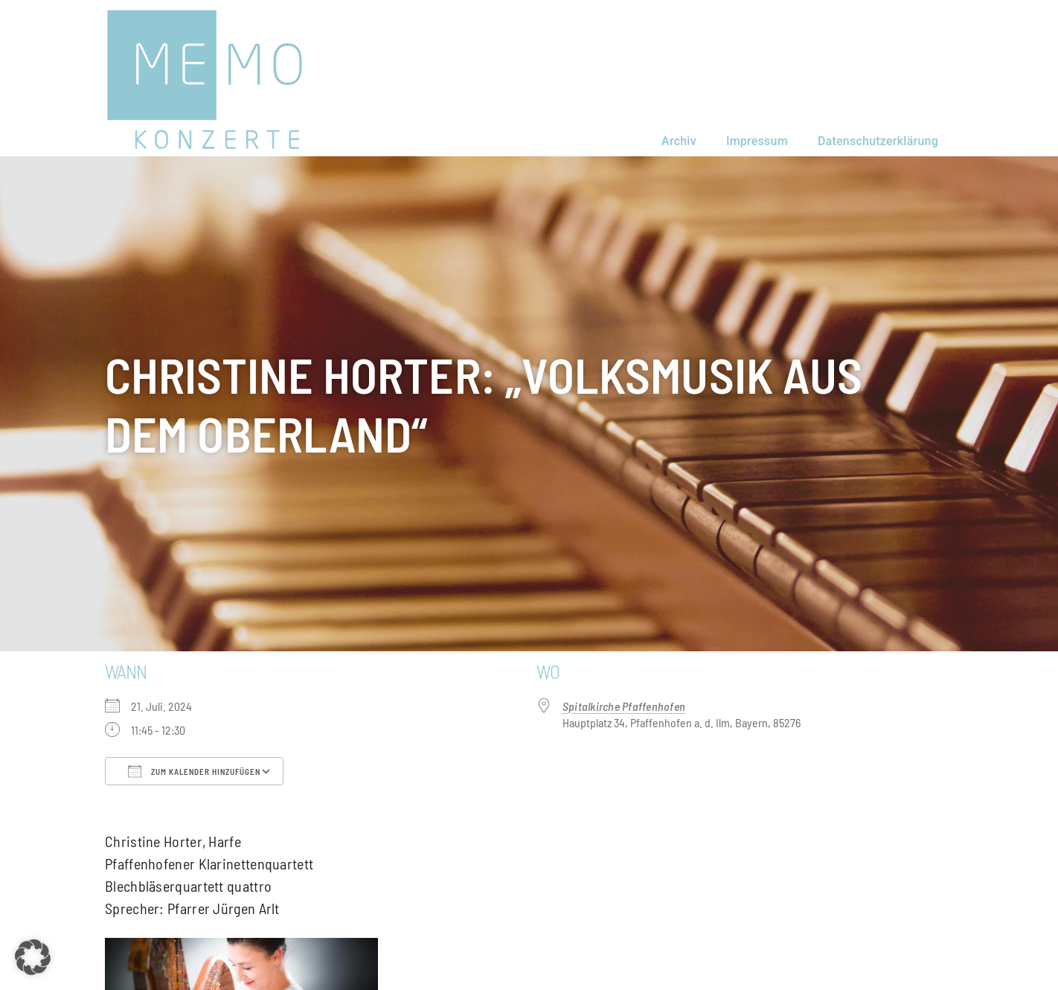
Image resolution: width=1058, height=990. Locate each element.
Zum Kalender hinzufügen (194, 771)
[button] (32, 957)
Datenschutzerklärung (878, 141)
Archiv (678, 141)
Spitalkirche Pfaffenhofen (623, 706)
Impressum (757, 141)
